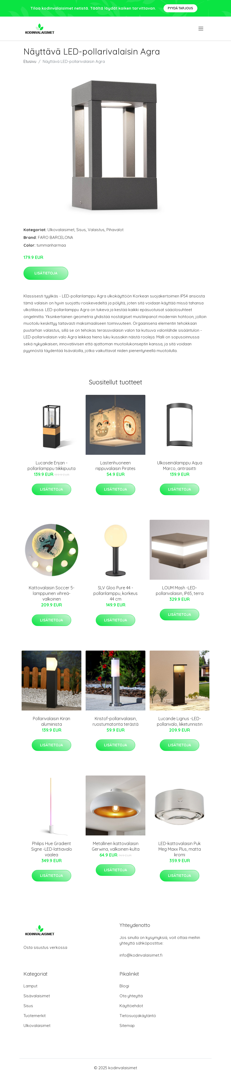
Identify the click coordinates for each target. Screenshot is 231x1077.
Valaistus (96, 229)
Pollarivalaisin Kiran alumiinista (51, 721)
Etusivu (29, 61)
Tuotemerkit (34, 1015)
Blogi (124, 985)
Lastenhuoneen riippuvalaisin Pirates (115, 465)
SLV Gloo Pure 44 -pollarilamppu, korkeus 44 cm (115, 593)
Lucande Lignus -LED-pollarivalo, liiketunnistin (179, 721)
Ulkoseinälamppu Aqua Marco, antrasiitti (179, 465)
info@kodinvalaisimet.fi (141, 955)
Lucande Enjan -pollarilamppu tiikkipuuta (51, 465)
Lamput (30, 985)
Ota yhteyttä (131, 995)
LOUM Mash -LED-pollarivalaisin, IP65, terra (180, 590)
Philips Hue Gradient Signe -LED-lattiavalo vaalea (51, 849)
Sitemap (127, 1025)
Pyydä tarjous (180, 8)
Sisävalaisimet (36, 995)
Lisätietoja (45, 273)
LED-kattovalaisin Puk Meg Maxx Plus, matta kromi (179, 849)
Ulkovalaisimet (60, 229)
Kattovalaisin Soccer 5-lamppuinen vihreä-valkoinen (51, 593)
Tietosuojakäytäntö (138, 1015)
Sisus (81, 229)
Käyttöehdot (131, 1005)
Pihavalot (115, 229)
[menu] (201, 29)
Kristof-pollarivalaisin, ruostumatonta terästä (115, 721)
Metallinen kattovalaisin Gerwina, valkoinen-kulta (116, 846)
